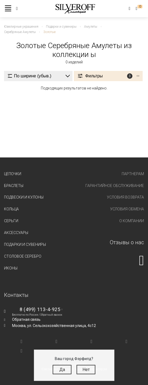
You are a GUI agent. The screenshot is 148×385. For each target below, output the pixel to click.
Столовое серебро (22, 256)
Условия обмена (127, 209)
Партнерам (133, 174)
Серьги (11, 221)
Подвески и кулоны (24, 197)
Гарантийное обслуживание (114, 185)
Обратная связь (26, 319)
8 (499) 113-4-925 (40, 309)
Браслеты (13, 185)
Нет (86, 369)
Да (62, 369)
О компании (131, 221)
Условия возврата (125, 197)
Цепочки (12, 174)
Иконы (10, 268)
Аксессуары (16, 233)
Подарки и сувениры (25, 244)
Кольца (11, 209)
